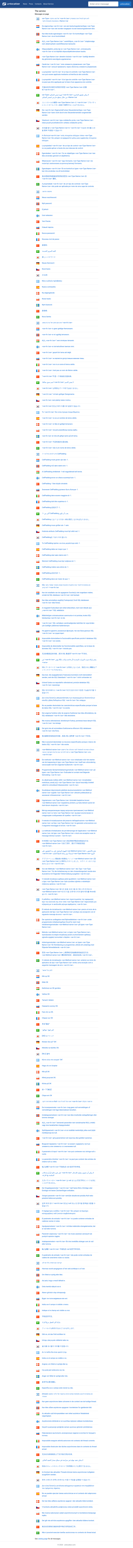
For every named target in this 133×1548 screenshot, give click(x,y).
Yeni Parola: (46, 221)
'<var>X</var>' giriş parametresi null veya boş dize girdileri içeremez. (67, 1138)
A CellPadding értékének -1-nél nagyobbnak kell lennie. (62, 472)
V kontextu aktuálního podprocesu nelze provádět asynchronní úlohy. (67, 1507)
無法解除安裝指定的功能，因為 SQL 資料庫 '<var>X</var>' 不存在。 (67, 736)
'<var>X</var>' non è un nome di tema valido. (58, 364)
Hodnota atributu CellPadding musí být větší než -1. (61, 531)
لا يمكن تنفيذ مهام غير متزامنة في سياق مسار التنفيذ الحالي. (62, 1460)
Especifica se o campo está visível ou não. (57, 1388)
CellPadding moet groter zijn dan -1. (55, 460)
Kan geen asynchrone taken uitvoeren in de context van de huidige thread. (69, 1402)
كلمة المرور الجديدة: (49, 251)
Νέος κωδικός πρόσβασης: (52, 281)
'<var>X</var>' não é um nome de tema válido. (59, 448)
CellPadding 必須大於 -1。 (52, 573)
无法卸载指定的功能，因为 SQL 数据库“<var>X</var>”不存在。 (65, 654)
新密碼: (44, 311)
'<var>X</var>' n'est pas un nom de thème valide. (60, 370)
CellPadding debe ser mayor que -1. (55, 549)
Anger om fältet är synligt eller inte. (55, 1376)
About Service (48, 4)
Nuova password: (48, 233)
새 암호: (45, 275)
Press (31, 4)
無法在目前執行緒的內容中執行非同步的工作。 (59, 1526)
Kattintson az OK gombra (51, 988)
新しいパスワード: (49, 257)
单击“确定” (46, 1024)
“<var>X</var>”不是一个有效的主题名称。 (57, 376)
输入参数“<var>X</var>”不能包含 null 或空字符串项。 (62, 1167)
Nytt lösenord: (47, 305)
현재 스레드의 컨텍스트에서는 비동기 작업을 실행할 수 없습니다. (66, 1480)
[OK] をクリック (48, 1036)
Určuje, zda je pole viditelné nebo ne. (55, 1340)
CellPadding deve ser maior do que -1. (56, 579)
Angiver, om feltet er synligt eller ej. (55, 1364)
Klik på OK (46, 1072)
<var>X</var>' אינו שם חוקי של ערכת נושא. (57, 323)
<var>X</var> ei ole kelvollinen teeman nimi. (58, 346)
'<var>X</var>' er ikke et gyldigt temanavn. (57, 424)
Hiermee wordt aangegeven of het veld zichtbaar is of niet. (63, 1269)
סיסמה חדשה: (47, 191)
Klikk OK (45, 982)
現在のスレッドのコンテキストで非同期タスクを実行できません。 (67, 1466)
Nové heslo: (46, 269)
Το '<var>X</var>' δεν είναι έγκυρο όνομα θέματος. (61, 412)
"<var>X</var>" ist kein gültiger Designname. (58, 394)
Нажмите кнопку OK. (50, 1006)
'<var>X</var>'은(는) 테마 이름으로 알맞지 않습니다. (61, 406)
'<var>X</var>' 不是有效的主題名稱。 (55, 442)
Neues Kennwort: (48, 263)
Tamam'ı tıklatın (48, 1000)
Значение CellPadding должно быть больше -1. (60, 490)
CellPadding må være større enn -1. (55, 466)
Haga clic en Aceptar (49, 1066)
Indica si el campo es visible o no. (54, 1358)
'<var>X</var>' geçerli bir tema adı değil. (56, 352)
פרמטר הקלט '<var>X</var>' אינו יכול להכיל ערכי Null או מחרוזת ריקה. (67, 1101)
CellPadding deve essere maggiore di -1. (57, 496)
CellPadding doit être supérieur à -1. (55, 501)
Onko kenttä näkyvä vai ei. (51, 1287)
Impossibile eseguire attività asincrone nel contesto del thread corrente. (68, 1441)
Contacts (38, 4)
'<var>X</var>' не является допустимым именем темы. (63, 358)
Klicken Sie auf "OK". (49, 1042)
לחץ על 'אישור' (47, 970)
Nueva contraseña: (49, 287)
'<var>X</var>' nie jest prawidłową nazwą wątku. (60, 430)
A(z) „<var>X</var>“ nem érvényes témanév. (58, 341)
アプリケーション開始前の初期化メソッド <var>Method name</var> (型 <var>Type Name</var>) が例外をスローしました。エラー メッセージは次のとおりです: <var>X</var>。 (69, 861)
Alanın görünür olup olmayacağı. (54, 1293)
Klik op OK (46, 976)
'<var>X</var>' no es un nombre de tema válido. (59, 418)
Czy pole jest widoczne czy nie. (53, 1370)
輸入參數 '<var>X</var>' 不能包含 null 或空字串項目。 (62, 1249)
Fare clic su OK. (47, 1012)
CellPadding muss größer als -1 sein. (55, 525)
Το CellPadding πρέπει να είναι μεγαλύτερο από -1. (61, 543)
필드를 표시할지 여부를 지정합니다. (55, 1346)
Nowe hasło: (46, 299)
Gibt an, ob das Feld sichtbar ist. (54, 1334)
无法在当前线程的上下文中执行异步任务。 (58, 1454)
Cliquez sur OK (47, 1018)
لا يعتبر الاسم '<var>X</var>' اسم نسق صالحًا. (58, 382)
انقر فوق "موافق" (48, 1030)
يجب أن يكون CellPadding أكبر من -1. (55, 513)
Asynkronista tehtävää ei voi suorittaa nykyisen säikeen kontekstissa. (67, 1421)
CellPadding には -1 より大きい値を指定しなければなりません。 (66, 519)
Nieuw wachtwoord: (49, 197)
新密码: (44, 245)
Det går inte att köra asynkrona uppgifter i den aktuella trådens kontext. (68, 1521)
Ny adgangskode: (48, 293)
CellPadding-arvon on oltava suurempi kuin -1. (59, 478)
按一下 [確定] (47, 1090)
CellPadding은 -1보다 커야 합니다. (54, 537)
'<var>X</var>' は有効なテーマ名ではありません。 (61, 388)
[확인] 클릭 (46, 1054)
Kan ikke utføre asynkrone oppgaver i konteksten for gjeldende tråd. (67, 1407)
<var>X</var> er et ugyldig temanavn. (55, 335)
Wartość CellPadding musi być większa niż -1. (59, 561)
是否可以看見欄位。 (49, 1382)
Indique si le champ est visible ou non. (56, 1310)
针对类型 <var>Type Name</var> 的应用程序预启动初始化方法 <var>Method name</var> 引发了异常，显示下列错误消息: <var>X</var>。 (65, 843)
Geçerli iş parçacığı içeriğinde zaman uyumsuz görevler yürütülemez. (67, 1427)
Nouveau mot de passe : (51, 239)
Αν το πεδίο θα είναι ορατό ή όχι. (54, 1352)
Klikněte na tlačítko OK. (50, 1048)
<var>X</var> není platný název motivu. (56, 400)
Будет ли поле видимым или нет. (55, 1298)
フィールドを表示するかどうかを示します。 (58, 1328)
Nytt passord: (47, 203)
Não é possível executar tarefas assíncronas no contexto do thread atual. (69, 1532)
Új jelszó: (45, 209)
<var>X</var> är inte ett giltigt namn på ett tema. (60, 436)
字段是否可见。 (48, 1316)
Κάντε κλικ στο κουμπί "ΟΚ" (52, 1060)
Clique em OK (47, 1095)
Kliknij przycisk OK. (49, 1078)
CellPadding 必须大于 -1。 (52, 507)
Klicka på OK (46, 1084)
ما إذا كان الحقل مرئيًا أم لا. (51, 1322)
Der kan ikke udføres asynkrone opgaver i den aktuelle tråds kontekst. (67, 1501)
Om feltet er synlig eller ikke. (52, 1275)
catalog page (43, 1539)
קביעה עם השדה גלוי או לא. (52, 1263)
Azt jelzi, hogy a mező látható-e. (53, 1281)
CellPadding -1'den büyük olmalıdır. (55, 484)
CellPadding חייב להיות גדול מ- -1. (54, 454)
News (25, 4)
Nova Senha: (46, 317)
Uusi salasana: (47, 215)
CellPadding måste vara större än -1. (55, 567)
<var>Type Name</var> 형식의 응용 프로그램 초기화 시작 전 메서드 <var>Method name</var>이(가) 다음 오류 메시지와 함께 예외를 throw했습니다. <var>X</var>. (69, 891)
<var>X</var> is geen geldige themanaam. (57, 329)
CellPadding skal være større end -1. (55, 555)
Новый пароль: (48, 227)
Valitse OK (46, 994)
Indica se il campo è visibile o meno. (55, 1304)
